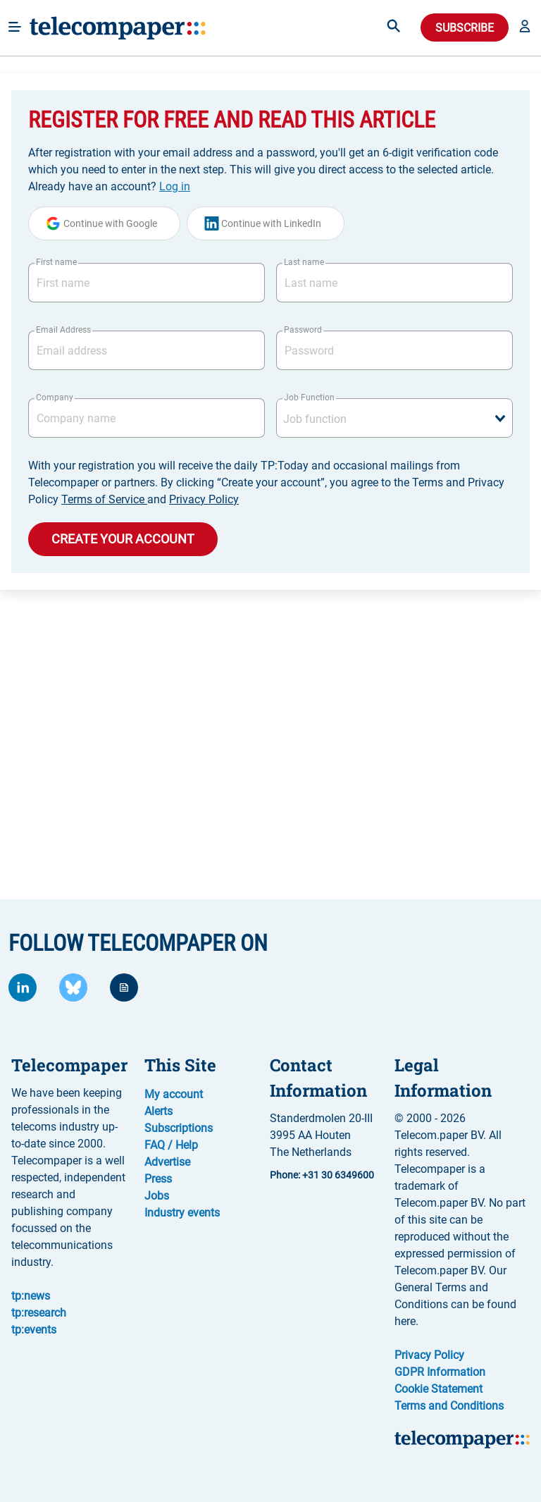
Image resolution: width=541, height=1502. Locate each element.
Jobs (156, 1195)
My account (173, 1094)
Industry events (182, 1212)
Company (54, 397)
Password (303, 330)
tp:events (33, 1329)
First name (56, 262)
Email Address (63, 330)
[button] (525, 27)
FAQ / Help (171, 1145)
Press (158, 1179)
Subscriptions (178, 1128)
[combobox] (394, 418)
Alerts (158, 1111)
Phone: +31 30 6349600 (322, 1175)
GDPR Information (439, 1372)
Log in (174, 186)
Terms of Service (104, 499)
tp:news (30, 1296)
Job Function (309, 397)
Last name (304, 262)
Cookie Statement (438, 1389)
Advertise (167, 1162)
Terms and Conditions (449, 1405)
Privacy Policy (204, 499)
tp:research (38, 1312)
